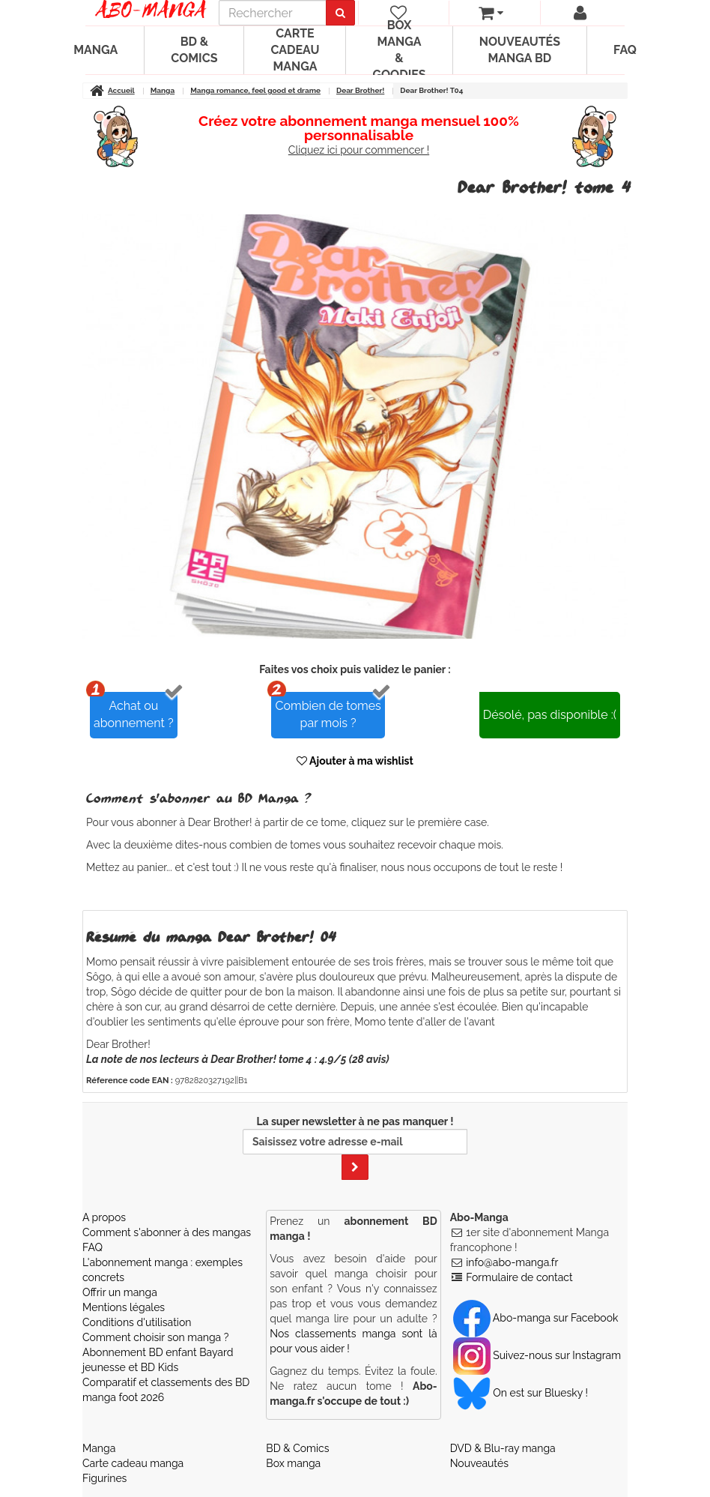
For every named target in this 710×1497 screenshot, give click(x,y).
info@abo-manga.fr (512, 1262)
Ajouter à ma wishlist (355, 761)
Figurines (104, 1478)
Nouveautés (479, 1463)
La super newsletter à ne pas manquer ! (355, 1147)
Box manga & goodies (398, 50)
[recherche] (273, 12)
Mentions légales (123, 1307)
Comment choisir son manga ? (155, 1337)
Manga (95, 50)
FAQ (625, 50)
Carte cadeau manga (294, 49)
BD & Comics (194, 49)
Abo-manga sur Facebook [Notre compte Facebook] (536, 1318)
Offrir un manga (119, 1292)
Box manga (293, 1463)
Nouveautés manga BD (519, 49)
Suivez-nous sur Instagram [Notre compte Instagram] (537, 1355)
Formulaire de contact (519, 1277)
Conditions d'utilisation (136, 1322)
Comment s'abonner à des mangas (166, 1232)
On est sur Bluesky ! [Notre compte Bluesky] (520, 1393)
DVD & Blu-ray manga (503, 1448)
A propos (104, 1217)
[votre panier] (491, 12)
